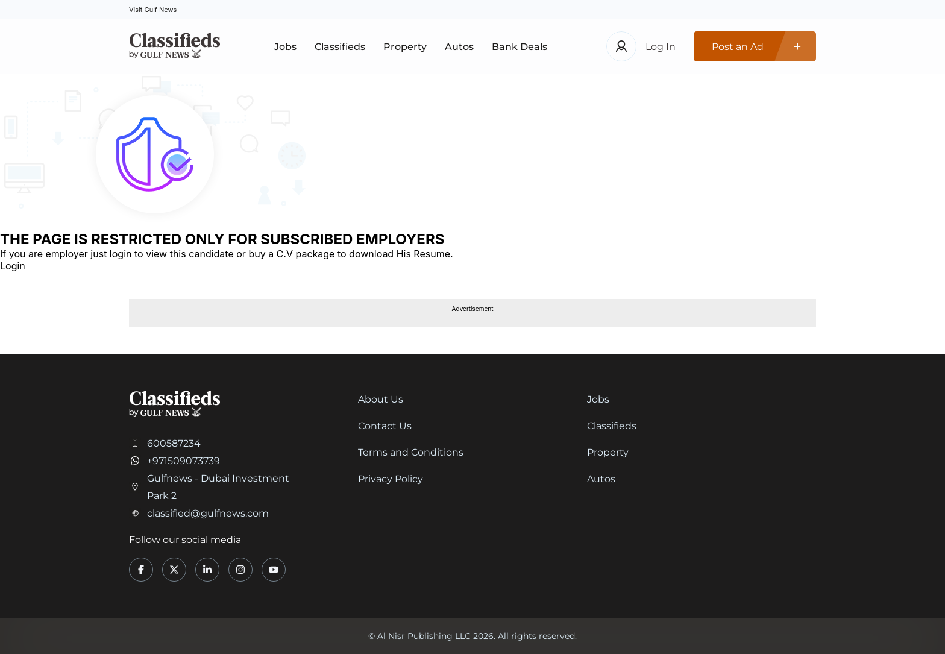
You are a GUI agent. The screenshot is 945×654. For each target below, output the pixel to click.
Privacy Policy (390, 479)
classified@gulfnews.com (208, 513)
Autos (459, 46)
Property (405, 46)
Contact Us (385, 426)
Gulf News (160, 9)
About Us (380, 399)
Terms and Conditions (410, 452)
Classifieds (340, 46)
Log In (660, 46)
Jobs (285, 46)
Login (12, 266)
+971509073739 (183, 461)
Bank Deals (519, 46)
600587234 (174, 443)
